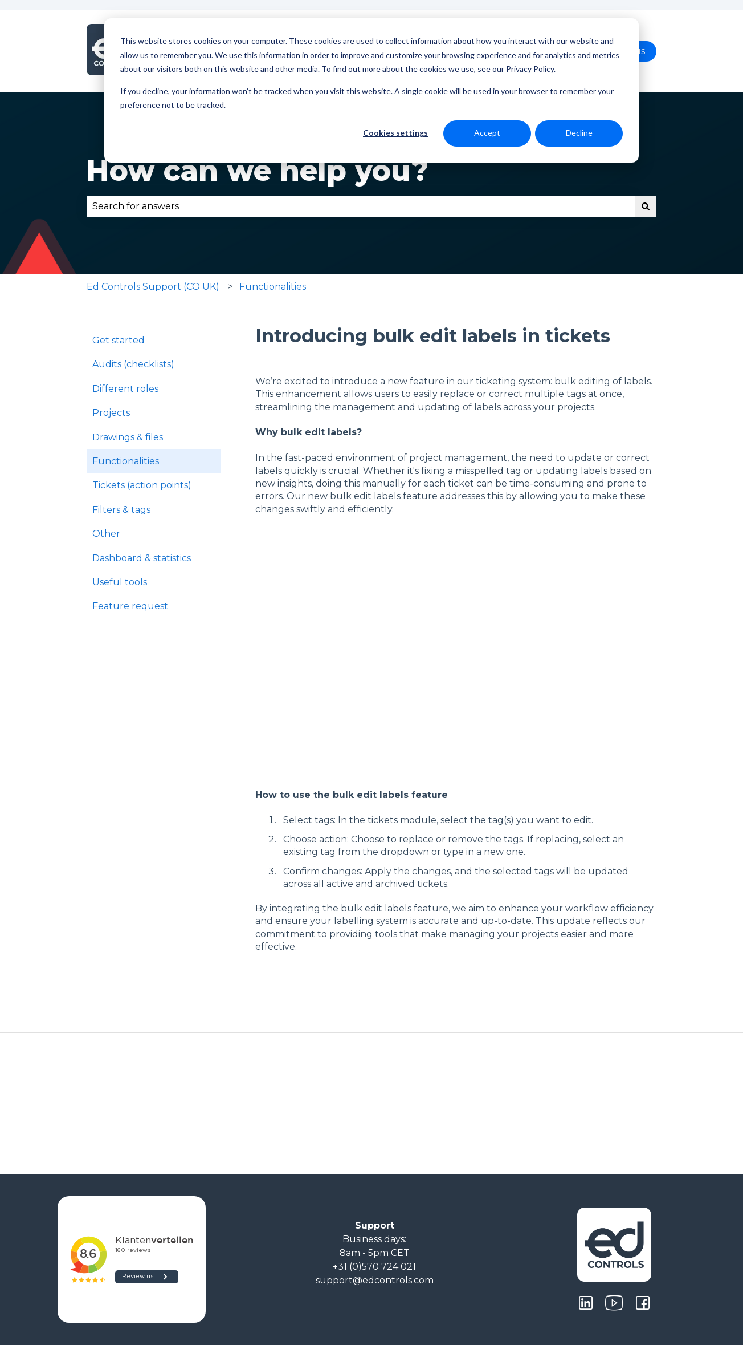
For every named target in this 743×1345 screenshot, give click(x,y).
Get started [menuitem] (118, 340)
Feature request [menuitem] (130, 606)
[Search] (645, 206)
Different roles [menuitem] (125, 388)
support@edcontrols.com (375, 1280)
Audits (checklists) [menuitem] (133, 364)
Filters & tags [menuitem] (121, 509)
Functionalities (272, 286)
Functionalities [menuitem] (125, 461)
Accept (487, 132)
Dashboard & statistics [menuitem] (141, 558)
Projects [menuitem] (111, 412)
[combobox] (361, 206)
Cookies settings (395, 132)
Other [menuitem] (106, 533)
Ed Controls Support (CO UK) (153, 286)
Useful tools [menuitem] (119, 582)
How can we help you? (257, 170)
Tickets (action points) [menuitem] (141, 485)
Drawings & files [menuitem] (127, 437)
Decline (579, 132)
